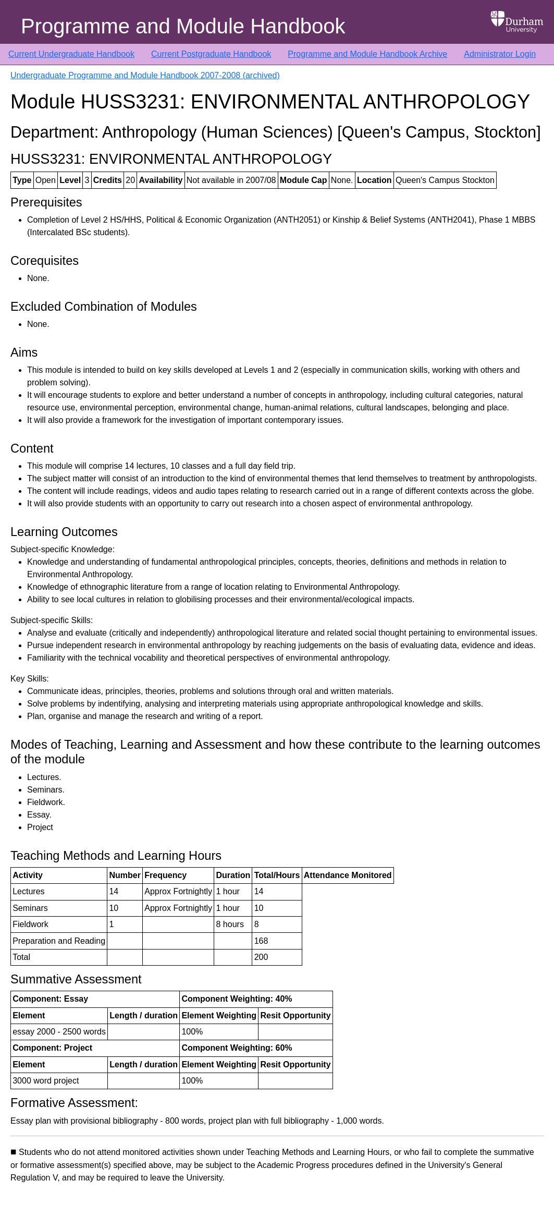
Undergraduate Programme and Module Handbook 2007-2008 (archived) (145, 75)
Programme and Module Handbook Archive (367, 54)
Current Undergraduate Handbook (71, 54)
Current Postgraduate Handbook (211, 54)
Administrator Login (500, 54)
